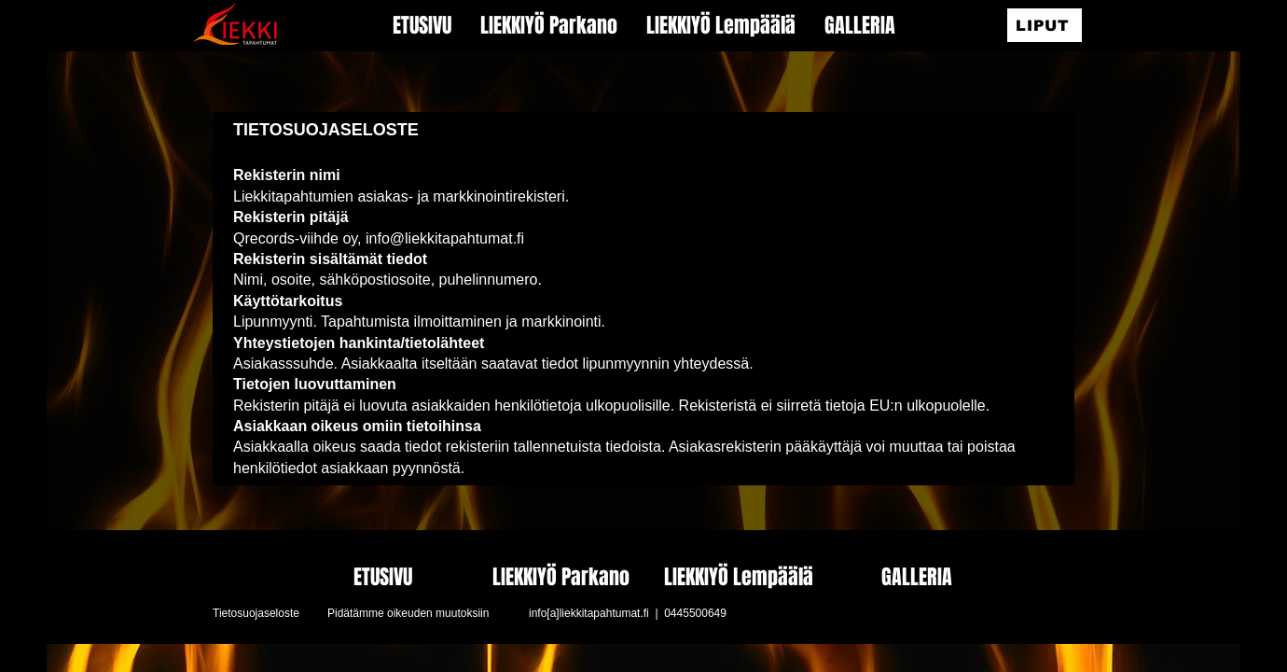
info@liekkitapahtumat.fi (445, 238)
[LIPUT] (1044, 25)
